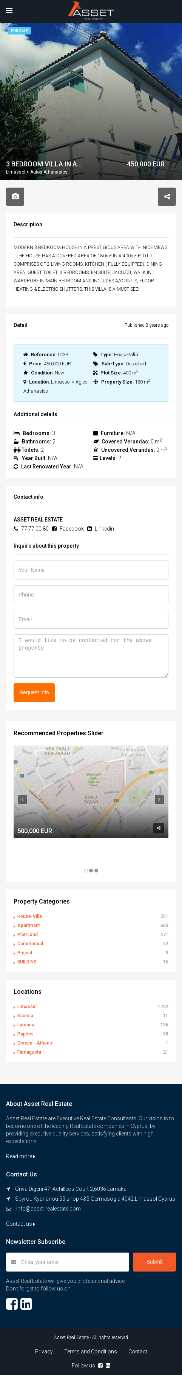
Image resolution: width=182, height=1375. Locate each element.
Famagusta (29, 1052)
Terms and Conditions (90, 1351)
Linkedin (100, 529)
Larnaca (25, 1024)
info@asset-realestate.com (48, 1209)
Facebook (68, 529)
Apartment (28, 925)
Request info (34, 692)
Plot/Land (27, 934)
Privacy (44, 1351)
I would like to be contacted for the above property (91, 656)
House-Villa (29, 916)
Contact (137, 1351)
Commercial (30, 943)
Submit (154, 1262)
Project (24, 952)
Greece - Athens (34, 1043)
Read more (20, 1156)
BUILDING (27, 962)
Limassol (27, 1006)
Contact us (20, 1224)
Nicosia (25, 1015)
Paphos (25, 1034)
